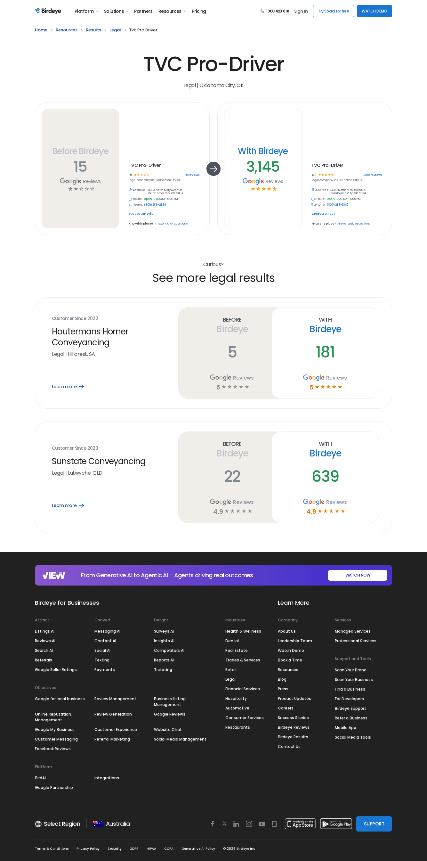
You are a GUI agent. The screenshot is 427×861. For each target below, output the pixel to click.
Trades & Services (242, 660)
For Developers (349, 698)
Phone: (138, 205)
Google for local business (60, 698)
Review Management (115, 698)
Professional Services (355, 641)
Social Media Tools (353, 737)
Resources (172, 11)
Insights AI (164, 641)
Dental (232, 641)
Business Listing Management (170, 701)
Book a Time (290, 660)
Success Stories (293, 717)
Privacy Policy (88, 848)
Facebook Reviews (53, 748)
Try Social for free (333, 11)
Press (283, 689)
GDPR (134, 848)
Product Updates (294, 698)
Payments (104, 669)
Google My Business (55, 729)
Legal (230, 679)
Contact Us (289, 746)
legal (115, 30)
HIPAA (151, 848)
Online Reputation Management (53, 717)
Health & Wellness (243, 631)
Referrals (43, 660)
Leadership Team (295, 641)
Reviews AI (45, 641)
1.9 (130, 175)
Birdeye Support (350, 708)
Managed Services (353, 631)
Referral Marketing (112, 739)
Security (115, 848)
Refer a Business (351, 718)
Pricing (199, 11)
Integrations (106, 778)
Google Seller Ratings (56, 669)
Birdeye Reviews (294, 727)
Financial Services (242, 689)
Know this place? (141, 224)
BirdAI (40, 778)
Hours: (137, 199)
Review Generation (113, 714)
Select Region (57, 824)
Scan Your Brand (351, 670)
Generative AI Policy (198, 848)
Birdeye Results (293, 737)
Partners (143, 11)
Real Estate (236, 650)
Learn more (73, 387)
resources (66, 30)
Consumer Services (244, 717)
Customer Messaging (56, 739)
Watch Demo (291, 650)
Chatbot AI (105, 641)
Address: (139, 190)
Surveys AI (164, 631)
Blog (282, 679)
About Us (287, 631)
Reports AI (164, 660)
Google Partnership (54, 787)
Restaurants (237, 727)
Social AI (102, 650)
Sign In (301, 11)
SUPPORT (374, 824)
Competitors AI (169, 650)
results (93, 30)
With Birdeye (263, 151)
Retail (231, 669)
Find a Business (350, 689)
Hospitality (236, 698)
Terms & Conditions (51, 848)
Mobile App (345, 727)
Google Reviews (169, 714)
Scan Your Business (354, 679)
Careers (286, 708)
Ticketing (163, 669)
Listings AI (44, 631)
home (41, 30)
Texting (101, 660)
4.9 (313, 175)
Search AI (44, 650)
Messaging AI (107, 631)
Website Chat (168, 729)
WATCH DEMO (374, 11)
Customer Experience (115, 729)
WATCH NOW (357, 575)
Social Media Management (180, 739)
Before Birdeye (80, 151)
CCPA (168, 848)
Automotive (237, 708)
